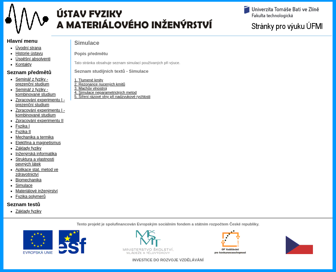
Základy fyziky (28, 148)
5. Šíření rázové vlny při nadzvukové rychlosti (112, 96)
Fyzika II (23, 131)
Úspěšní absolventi (32, 59)
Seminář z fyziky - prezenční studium (32, 82)
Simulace (23, 185)
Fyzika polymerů (30, 196)
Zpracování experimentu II (39, 120)
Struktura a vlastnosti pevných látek (34, 162)
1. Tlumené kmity (88, 80)
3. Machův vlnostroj (90, 88)
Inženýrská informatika (36, 153)
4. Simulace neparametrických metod (105, 92)
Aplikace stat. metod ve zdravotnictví (36, 172)
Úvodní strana (28, 48)
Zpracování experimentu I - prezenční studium (40, 102)
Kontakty (23, 64)
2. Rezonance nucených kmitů (99, 84)
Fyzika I (22, 126)
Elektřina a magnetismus (38, 142)
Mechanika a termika (34, 137)
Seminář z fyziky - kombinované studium (35, 92)
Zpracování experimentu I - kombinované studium (40, 113)
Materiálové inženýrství (36, 191)
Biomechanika (28, 180)
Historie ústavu (29, 53)
